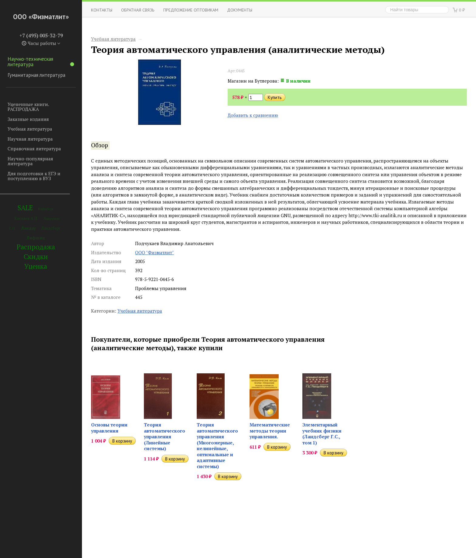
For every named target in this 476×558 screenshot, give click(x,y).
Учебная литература (30, 129)
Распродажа (36, 246)
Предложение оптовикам (190, 10)
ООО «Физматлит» (41, 16)
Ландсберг (50, 228)
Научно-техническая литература (41, 62)
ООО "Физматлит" (154, 252)
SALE (25, 207)
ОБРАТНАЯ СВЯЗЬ (138, 10)
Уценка (35, 266)
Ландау (28, 228)
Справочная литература (34, 148)
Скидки (36, 256)
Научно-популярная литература (30, 161)
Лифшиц (36, 238)
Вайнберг (46, 209)
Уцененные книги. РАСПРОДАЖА (28, 106)
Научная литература (30, 139)
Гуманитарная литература (36, 75)
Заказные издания (28, 119)
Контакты (101, 10)
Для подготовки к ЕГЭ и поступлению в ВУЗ (34, 176)
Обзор (99, 145)
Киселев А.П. (26, 218)
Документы (239, 10)
